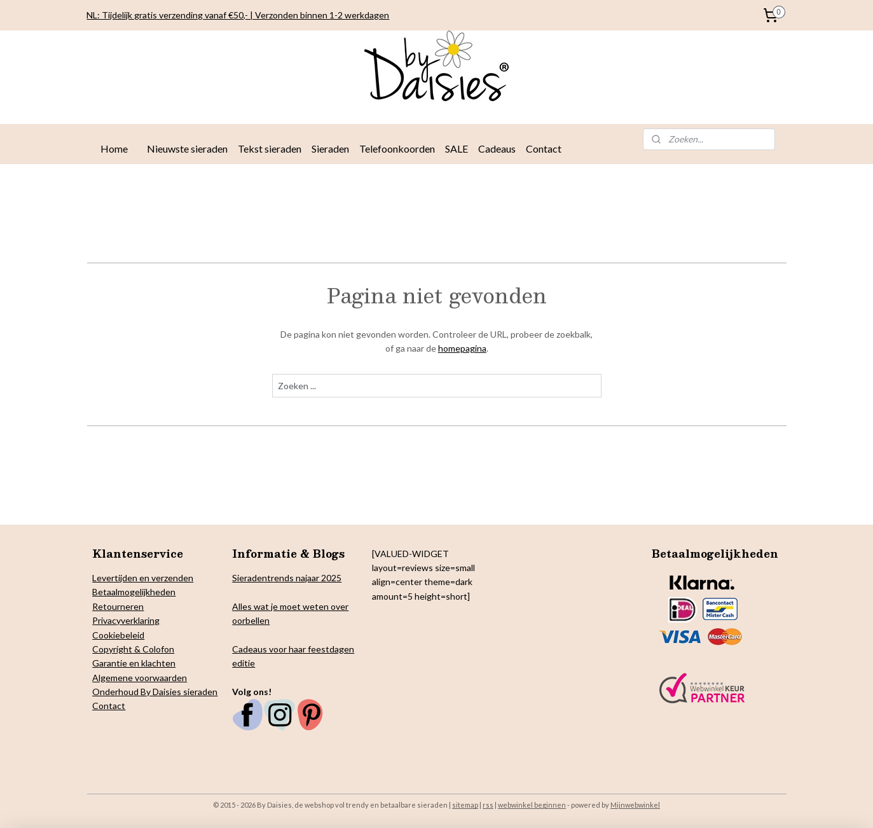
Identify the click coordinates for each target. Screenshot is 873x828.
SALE (456, 148)
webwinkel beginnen (532, 805)
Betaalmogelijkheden (133, 591)
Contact (543, 148)
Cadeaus (497, 148)
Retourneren (118, 606)
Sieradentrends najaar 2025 (286, 577)
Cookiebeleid (118, 635)
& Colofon (153, 649)
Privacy (106, 620)
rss (488, 805)
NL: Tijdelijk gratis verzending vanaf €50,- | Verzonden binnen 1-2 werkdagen (237, 15)
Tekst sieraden (269, 148)
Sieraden (330, 148)
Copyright (112, 649)
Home (114, 148)
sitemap (465, 805)
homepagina (461, 348)
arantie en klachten (137, 663)
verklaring (140, 620)
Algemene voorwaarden (139, 677)
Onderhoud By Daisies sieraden (154, 691)
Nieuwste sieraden (187, 148)
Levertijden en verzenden (142, 577)
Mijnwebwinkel (635, 805)
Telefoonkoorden (397, 148)
